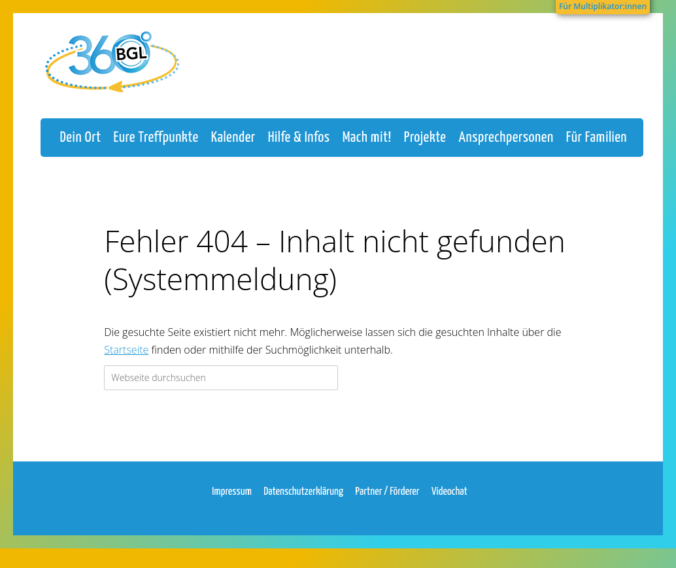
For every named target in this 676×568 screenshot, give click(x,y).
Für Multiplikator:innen (603, 6)
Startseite (126, 363)
